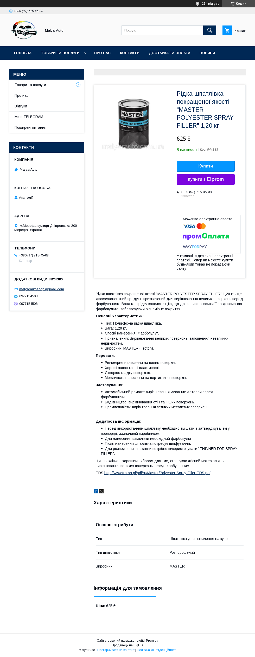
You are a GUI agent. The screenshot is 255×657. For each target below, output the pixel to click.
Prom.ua (152, 640)
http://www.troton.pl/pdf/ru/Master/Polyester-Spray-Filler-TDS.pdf (157, 473)
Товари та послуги (60, 53)
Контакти (129, 53)
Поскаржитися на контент (116, 650)
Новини (207, 53)
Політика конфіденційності (156, 650)
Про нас (102, 53)
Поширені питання (30, 127)
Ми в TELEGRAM (29, 117)
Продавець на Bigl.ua (127, 645)
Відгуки (21, 106)
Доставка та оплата (169, 53)
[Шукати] (209, 30)
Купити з (206, 179)
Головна (22, 53)
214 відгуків (210, 3)
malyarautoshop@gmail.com (41, 289)
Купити (206, 166)
